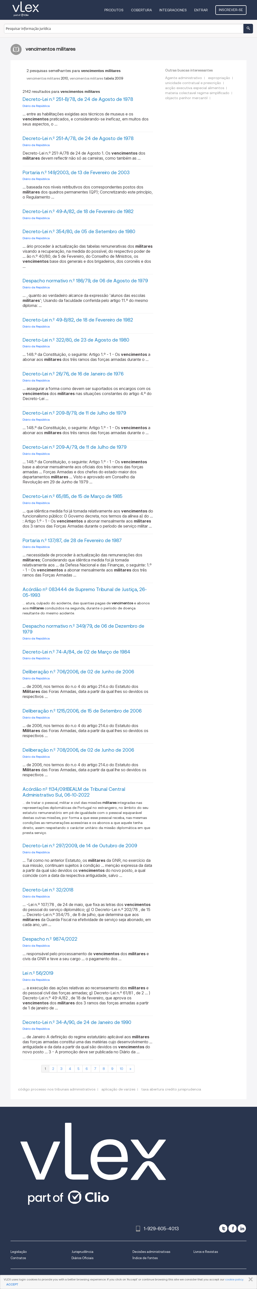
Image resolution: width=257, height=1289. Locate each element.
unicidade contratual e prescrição (193, 83)
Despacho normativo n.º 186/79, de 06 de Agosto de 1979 (85, 280)
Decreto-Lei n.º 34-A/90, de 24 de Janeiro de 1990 (77, 1022)
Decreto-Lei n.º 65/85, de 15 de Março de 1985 (72, 496)
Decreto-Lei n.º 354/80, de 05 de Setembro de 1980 (79, 231)
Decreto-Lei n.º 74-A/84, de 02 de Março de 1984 (76, 652)
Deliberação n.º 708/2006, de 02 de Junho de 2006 (78, 750)
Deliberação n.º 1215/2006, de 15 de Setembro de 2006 (82, 711)
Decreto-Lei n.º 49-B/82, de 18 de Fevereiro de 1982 (78, 320)
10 (121, 1069)
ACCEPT (12, 1284)
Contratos (18, 1258)
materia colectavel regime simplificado (197, 93)
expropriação (219, 78)
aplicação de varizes (118, 1089)
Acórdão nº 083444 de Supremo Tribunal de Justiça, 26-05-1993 (85, 592)
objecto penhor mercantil (186, 98)
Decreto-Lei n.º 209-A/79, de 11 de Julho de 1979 (74, 447)
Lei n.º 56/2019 (38, 973)
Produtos (113, 10)
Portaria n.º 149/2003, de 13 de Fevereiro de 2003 (76, 172)
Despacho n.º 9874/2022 (50, 939)
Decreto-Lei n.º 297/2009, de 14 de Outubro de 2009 (80, 845)
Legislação (19, 1252)
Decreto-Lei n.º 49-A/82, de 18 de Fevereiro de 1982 (78, 211)
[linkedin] (242, 1228)
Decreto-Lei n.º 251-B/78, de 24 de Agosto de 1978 (78, 99)
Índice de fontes (145, 1258)
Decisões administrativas (151, 1252)
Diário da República (36, 105)
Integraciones (173, 10)
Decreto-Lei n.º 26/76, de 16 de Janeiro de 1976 (73, 373)
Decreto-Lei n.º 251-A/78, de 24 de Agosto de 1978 (78, 138)
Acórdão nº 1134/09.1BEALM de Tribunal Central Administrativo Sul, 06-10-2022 (74, 792)
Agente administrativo (183, 78)
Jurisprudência (82, 1252)
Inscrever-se (231, 10)
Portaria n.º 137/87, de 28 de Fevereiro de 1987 (72, 540)
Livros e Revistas (206, 1252)
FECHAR (249, 1279)
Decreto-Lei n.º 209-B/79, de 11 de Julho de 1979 (74, 413)
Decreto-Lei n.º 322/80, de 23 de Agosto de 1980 (76, 340)
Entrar (201, 10)
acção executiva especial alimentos (194, 88)
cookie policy (234, 1279)
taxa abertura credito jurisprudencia (171, 1089)
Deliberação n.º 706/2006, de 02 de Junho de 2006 (78, 671)
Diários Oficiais (82, 1258)
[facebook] (232, 1228)
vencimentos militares (47, 78)
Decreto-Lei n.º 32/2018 (48, 889)
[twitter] (223, 1228)
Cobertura (141, 10)
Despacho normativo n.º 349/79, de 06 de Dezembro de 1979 (83, 628)
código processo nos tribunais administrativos (56, 1089)
